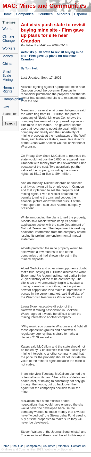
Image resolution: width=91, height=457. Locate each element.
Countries (45, 14)
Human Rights (8, 89)
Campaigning (10, 99)
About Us (17, 446)
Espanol (80, 14)
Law (5, 107)
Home (7, 14)
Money (7, 56)
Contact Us (78, 446)
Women (8, 29)
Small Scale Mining (7, 75)
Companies (24, 14)
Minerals (63, 14)
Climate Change (8, 38)
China (7, 64)
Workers (8, 48)
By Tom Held (29, 68)
